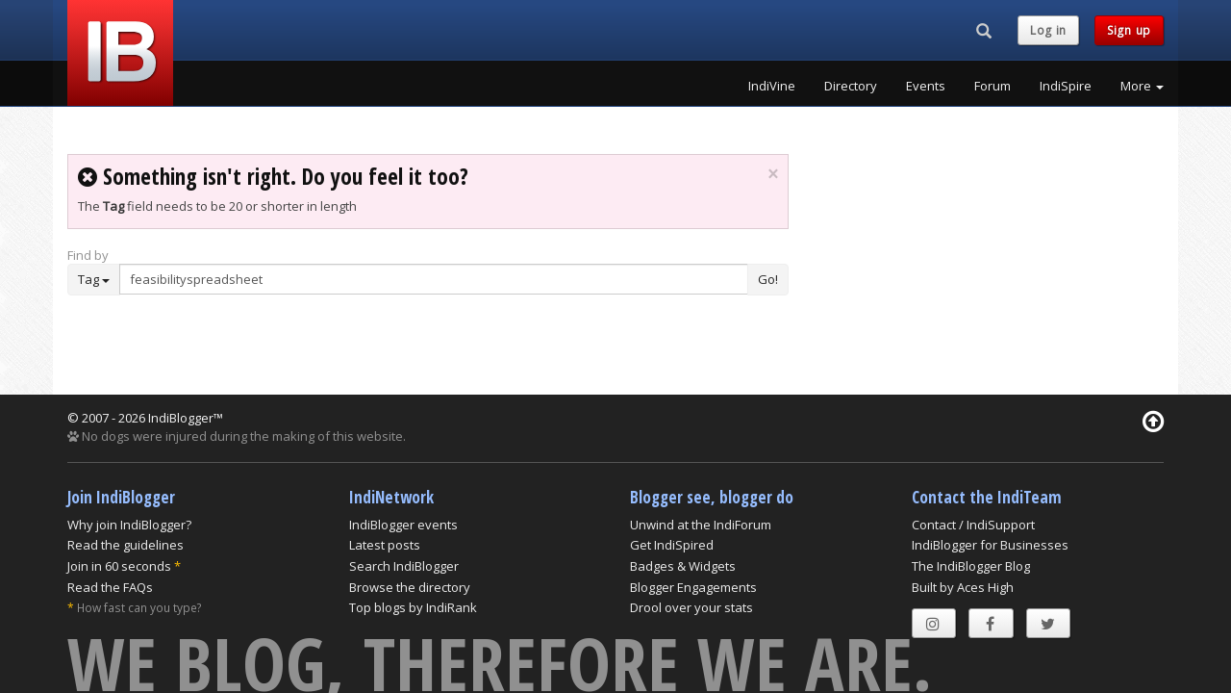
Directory (850, 85)
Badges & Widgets (683, 566)
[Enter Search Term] (433, 279)
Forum (992, 85)
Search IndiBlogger (404, 566)
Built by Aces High (963, 587)
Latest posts (384, 544)
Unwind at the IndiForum (700, 524)
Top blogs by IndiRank (413, 607)
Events (925, 85)
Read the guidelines (125, 544)
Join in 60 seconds (119, 566)
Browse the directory (409, 587)
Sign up (1129, 30)
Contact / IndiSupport (973, 524)
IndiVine (771, 85)
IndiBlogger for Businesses (990, 544)
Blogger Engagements (693, 587)
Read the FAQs (110, 587)
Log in (1048, 30)
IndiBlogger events (403, 524)
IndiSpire (1066, 85)
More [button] (1142, 85)
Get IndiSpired (672, 544)
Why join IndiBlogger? (129, 524)
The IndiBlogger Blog (971, 566)
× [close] (772, 174)
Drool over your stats (691, 607)
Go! (768, 279)
